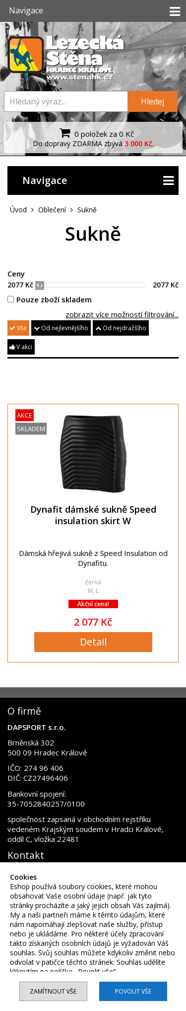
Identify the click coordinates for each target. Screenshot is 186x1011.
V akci (20, 347)
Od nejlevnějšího (61, 328)
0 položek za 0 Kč (95, 133)
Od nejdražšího (120, 328)
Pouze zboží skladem (49, 299)
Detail (93, 641)
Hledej (152, 101)
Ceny (16, 273)
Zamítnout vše (53, 991)
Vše (18, 328)
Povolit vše (133, 991)
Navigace (98, 180)
